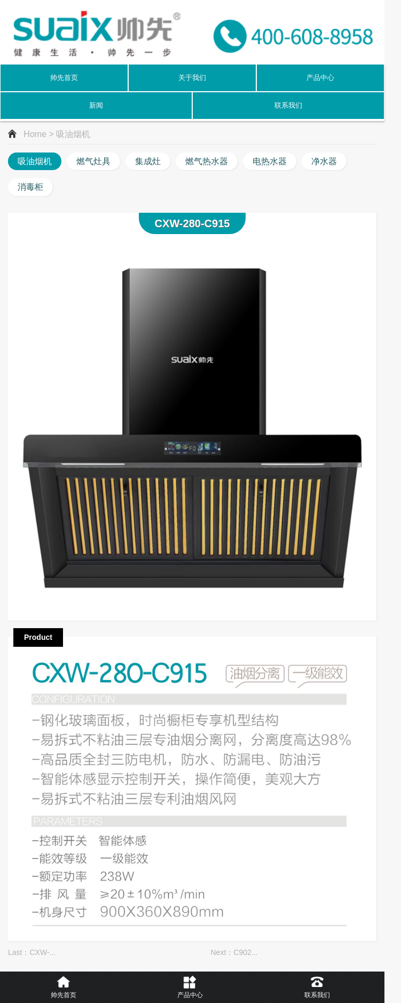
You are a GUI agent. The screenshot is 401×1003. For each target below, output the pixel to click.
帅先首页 (64, 78)
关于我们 (192, 78)
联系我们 (288, 105)
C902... (245, 952)
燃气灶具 (93, 161)
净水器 (324, 161)
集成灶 (148, 161)
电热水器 (270, 161)
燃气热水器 (206, 161)
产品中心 (320, 78)
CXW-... (42, 952)
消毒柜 (30, 186)
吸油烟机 (35, 161)
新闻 (96, 105)
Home (34, 134)
